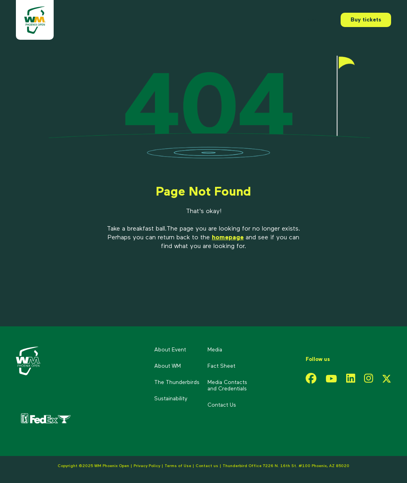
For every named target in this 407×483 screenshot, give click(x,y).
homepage (228, 238)
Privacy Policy (147, 466)
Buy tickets (366, 20)
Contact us (207, 466)
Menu (313, 20)
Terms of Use (178, 466)
